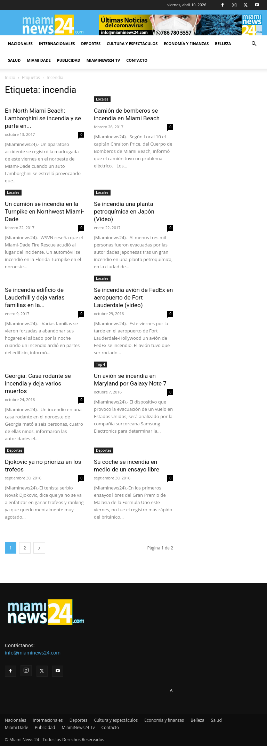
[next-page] (39, 548)
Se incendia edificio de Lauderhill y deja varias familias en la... (35, 297)
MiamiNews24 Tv (103, 60)
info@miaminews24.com (32, 652)
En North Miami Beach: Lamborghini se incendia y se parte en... (43, 118)
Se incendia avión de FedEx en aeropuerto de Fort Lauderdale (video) (133, 297)
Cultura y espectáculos (132, 43)
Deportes (90, 43)
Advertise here (184, 690)
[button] (253, 44)
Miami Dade (39, 60)
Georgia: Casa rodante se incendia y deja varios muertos (38, 383)
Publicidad (68, 60)
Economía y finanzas (186, 43)
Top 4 (100, 364)
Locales (102, 99)
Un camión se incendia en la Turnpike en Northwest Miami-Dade (44, 211)
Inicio (10, 77)
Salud (14, 60)
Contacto (136, 60)
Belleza (223, 43)
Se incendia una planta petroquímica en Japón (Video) (124, 211)
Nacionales (20, 43)
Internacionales (57, 43)
